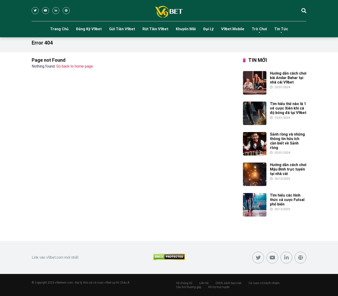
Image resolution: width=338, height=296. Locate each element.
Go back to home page (74, 66)
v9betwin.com (64, 282)
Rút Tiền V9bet (155, 29)
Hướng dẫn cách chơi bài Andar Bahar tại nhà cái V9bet (288, 77)
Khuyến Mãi (186, 29)
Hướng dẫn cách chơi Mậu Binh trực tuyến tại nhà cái (288, 169)
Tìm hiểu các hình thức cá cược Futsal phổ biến (287, 199)
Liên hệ (203, 283)
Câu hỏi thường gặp (188, 287)
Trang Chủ (59, 29)
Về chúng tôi (184, 283)
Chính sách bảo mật (228, 283)
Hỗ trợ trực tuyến (219, 287)
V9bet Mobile (232, 29)
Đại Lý (208, 29)
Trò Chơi (259, 29)
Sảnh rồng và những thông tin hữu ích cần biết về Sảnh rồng (287, 141)
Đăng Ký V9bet (89, 29)
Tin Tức (281, 29)
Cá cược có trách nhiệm (264, 283)
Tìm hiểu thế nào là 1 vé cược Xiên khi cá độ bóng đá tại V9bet (288, 108)
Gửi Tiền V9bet (122, 29)
